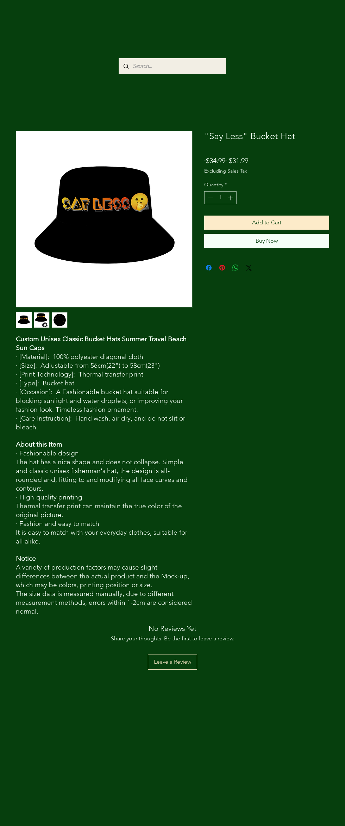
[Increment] (231, 198)
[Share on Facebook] (209, 267)
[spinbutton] (220, 198)
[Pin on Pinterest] (222, 267)
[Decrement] (209, 198)
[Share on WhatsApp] (235, 267)
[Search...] (172, 66)
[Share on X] (249, 267)
